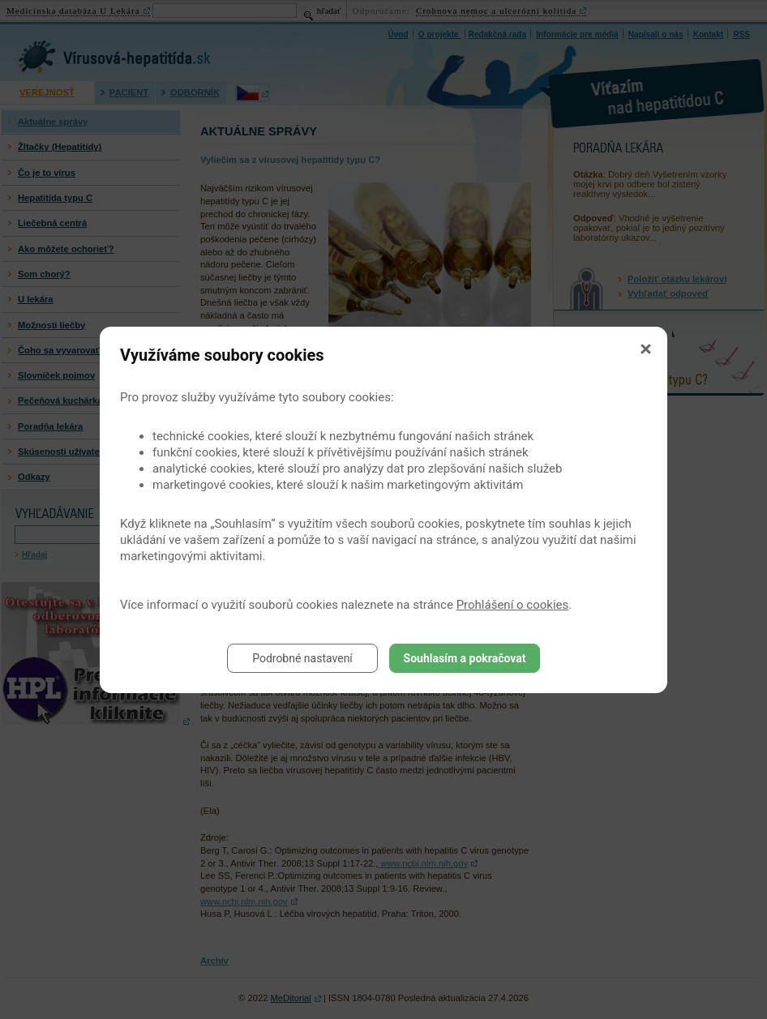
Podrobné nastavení (302, 658)
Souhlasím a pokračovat (465, 658)
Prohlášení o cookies (512, 604)
